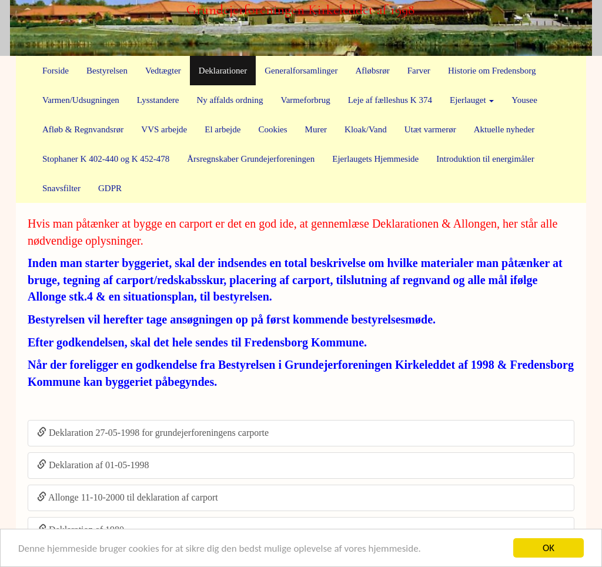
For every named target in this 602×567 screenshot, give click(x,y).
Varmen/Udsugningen (80, 100)
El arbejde (222, 129)
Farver (418, 70)
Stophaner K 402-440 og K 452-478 (105, 159)
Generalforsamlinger (301, 70)
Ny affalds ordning (229, 100)
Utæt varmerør (430, 129)
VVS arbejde (164, 129)
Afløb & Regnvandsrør (82, 129)
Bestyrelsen (107, 70)
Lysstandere (158, 100)
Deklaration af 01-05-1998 (93, 465)
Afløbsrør (372, 70)
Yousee (524, 100)
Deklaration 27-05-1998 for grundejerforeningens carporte (153, 433)
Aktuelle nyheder (504, 129)
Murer (316, 129)
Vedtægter (163, 70)
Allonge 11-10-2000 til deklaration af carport (127, 497)
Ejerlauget (472, 100)
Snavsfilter (61, 188)
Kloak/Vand (366, 129)
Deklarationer (223, 70)
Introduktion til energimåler (485, 159)
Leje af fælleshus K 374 (390, 100)
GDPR (110, 188)
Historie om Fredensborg (492, 70)
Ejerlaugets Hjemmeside (375, 159)
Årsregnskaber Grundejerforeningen (251, 159)
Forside (55, 70)
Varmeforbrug (305, 100)
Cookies (272, 129)
